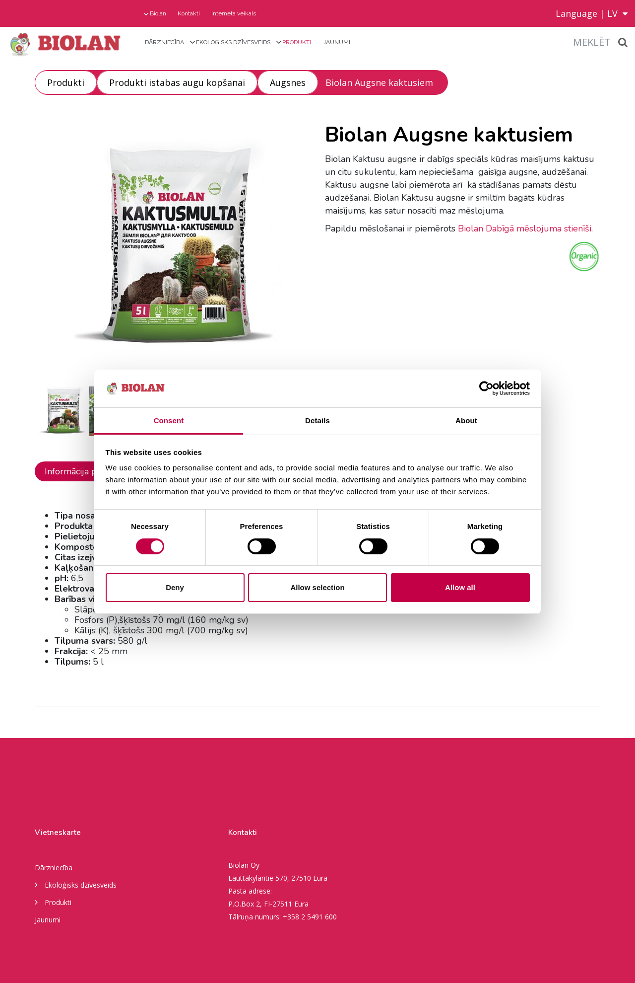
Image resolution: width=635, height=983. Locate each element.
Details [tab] (317, 420)
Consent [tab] (169, 420)
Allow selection (317, 587)
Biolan (158, 13)
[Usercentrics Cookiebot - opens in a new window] (486, 388)
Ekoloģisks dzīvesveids (233, 42)
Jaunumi (336, 42)
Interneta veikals (233, 13)
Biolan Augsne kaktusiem (379, 82)
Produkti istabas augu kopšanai (177, 82)
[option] (172, 247)
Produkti (296, 42)
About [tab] (466, 420)
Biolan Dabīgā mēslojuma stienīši (524, 228)
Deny (175, 587)
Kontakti (189, 13)
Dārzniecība (164, 42)
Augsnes (288, 82)
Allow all (460, 587)
